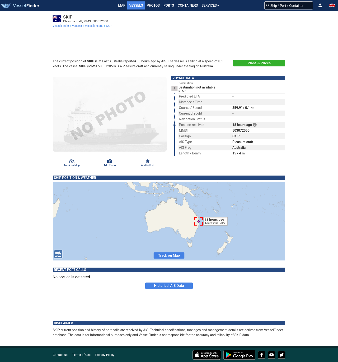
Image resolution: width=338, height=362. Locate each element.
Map (122, 5)
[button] (320, 5)
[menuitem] (61, 26)
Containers (188, 5)
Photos (153, 5)
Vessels (136, 5)
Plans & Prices (259, 63)
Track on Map (169, 255)
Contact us (60, 355)
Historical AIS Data (169, 285)
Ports (169, 5)
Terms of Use (81, 355)
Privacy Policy (104, 355)
